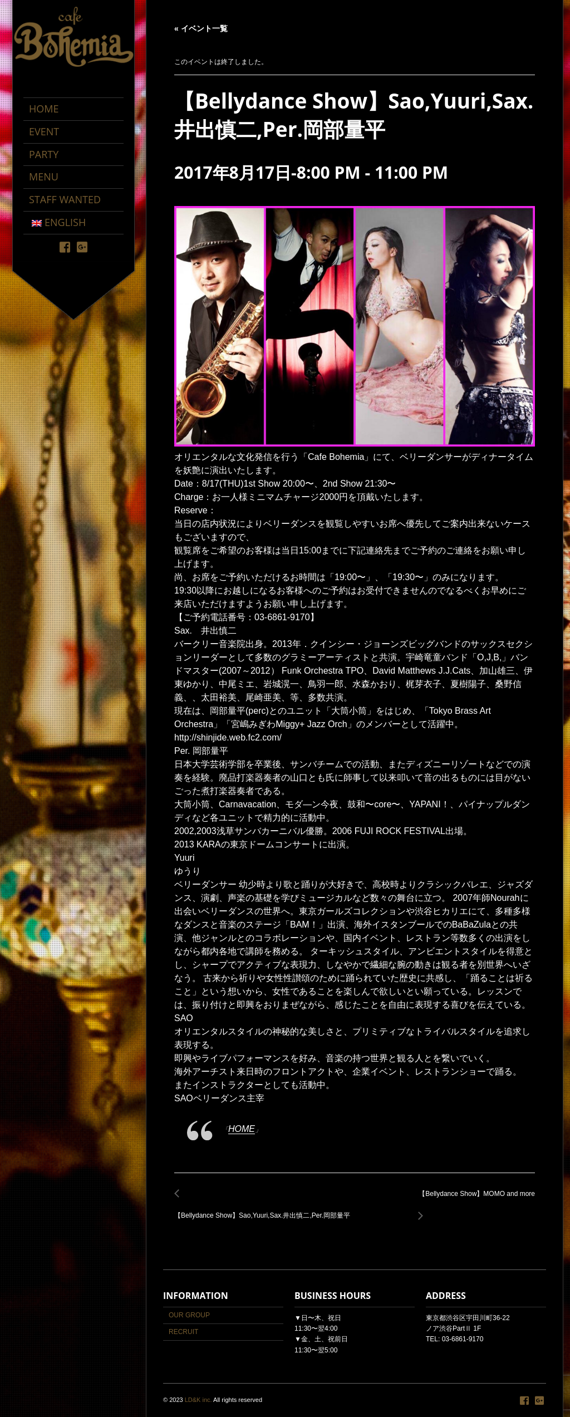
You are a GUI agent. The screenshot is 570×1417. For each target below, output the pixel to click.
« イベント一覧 (201, 28)
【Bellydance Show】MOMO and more (473, 1200)
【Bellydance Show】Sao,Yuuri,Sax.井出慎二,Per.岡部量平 (265, 1209)
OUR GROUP (189, 1315)
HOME (241, 1129)
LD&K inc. (198, 1399)
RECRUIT (183, 1332)
